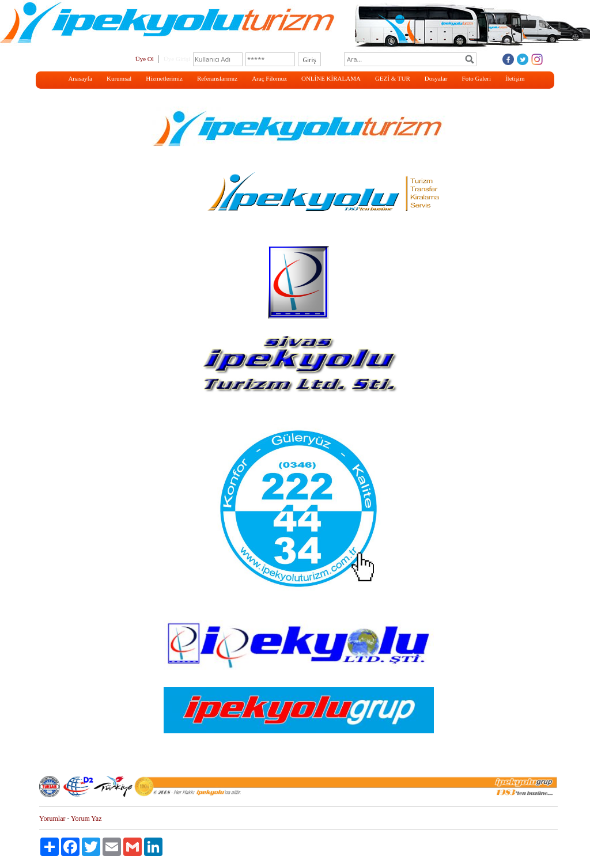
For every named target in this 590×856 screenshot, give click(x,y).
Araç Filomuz (269, 78)
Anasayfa (80, 78)
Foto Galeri (476, 78)
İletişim (515, 78)
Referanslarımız (217, 78)
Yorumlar (52, 819)
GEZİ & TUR (392, 78)
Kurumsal (119, 78)
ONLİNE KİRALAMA (331, 78)
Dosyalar (436, 78)
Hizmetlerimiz (164, 78)
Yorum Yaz (86, 819)
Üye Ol (144, 58)
